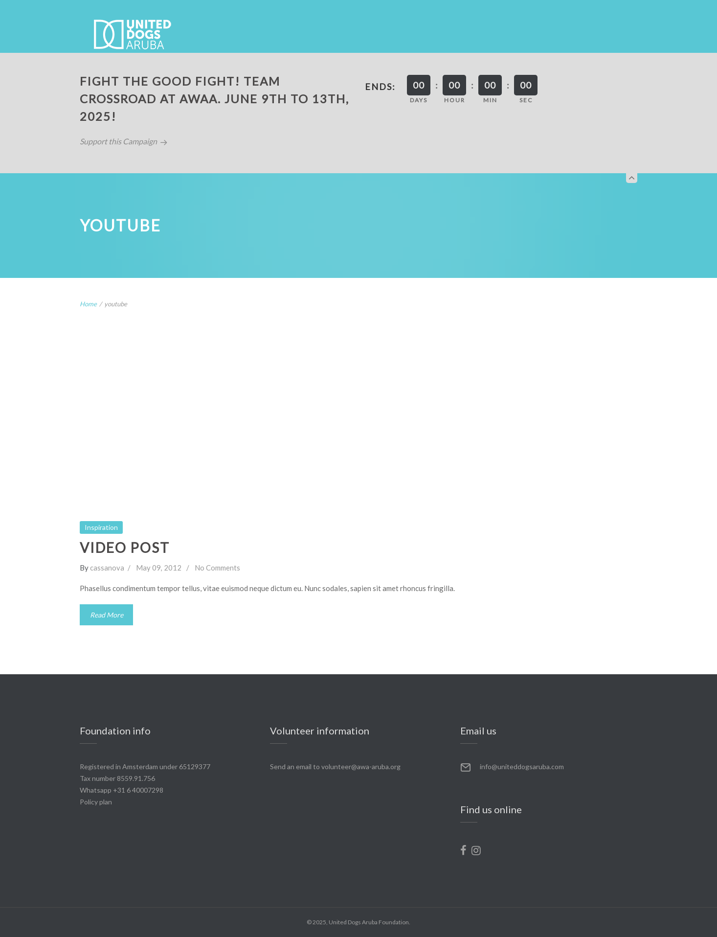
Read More (106, 614)
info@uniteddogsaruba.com (522, 766)
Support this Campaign (124, 141)
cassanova (107, 567)
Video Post (125, 547)
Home (88, 304)
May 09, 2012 (158, 567)
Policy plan (96, 802)
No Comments (217, 567)
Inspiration (101, 527)
